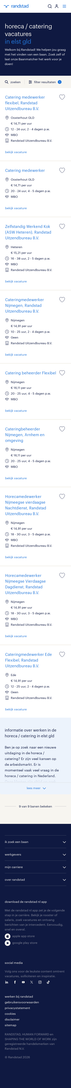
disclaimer (12, 1019)
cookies (10, 1013)
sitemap (10, 1025)
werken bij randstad (19, 996)
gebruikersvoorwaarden (22, 1002)
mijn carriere (14, 867)
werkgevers (13, 854)
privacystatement (17, 1008)
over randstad (15, 879)
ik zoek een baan (16, 842)
